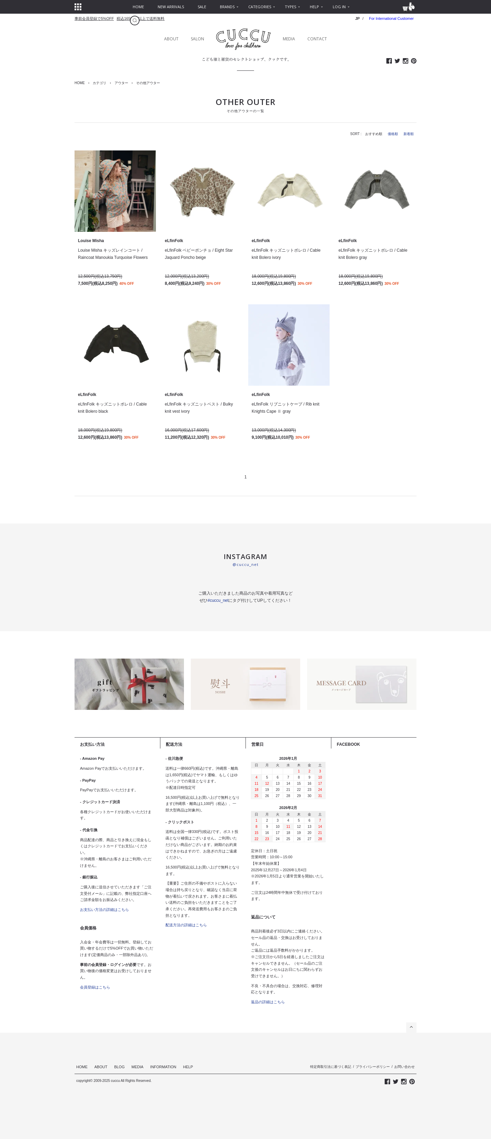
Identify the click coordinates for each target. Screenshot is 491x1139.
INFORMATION (163, 1067)
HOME (80, 83)
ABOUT (171, 39)
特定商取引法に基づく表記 (330, 1067)
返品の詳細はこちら (268, 1002)
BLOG (119, 1067)
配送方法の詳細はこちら (186, 925)
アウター (121, 83)
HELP (188, 1067)
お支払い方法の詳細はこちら (104, 910)
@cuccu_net (245, 564)
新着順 (408, 134)
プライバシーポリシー (373, 1067)
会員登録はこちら (95, 987)
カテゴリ (99, 83)
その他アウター (148, 83)
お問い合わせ (404, 1067)
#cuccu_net (218, 600)
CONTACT (317, 39)
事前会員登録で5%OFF (94, 18)
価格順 (393, 134)
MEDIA (289, 39)
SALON (197, 39)
